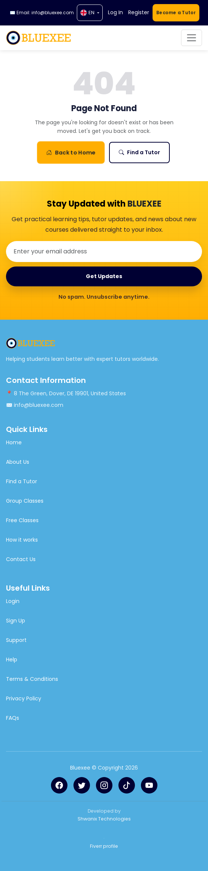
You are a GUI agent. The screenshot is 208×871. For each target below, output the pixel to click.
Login (12, 601)
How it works (22, 539)
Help (11, 659)
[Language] (90, 12)
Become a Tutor (176, 12)
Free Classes (22, 520)
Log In (115, 12)
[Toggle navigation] (191, 38)
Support (16, 640)
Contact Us (21, 559)
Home (14, 442)
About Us (17, 462)
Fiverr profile (104, 846)
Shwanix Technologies (104, 819)
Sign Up (15, 620)
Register (138, 12)
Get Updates (104, 276)
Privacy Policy (23, 698)
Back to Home (70, 153)
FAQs (12, 718)
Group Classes (24, 501)
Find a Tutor (139, 152)
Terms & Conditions (32, 679)
